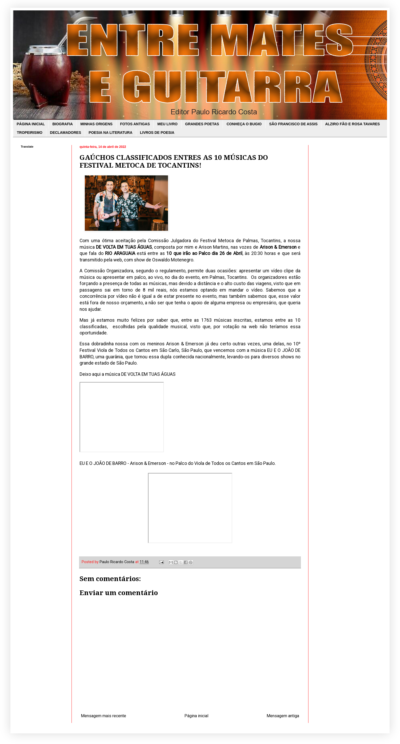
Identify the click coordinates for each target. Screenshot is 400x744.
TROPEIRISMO (29, 132)
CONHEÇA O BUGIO (244, 124)
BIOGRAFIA (62, 124)
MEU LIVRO (167, 124)
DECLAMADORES (65, 132)
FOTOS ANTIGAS (135, 124)
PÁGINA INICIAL (31, 124)
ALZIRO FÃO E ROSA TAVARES (352, 124)
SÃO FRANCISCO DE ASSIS (293, 124)
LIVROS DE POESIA (157, 132)
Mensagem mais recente (103, 715)
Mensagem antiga (283, 715)
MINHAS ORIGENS (96, 124)
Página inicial (196, 715)
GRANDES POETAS (202, 124)
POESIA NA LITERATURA (110, 132)
